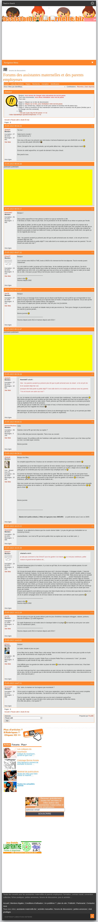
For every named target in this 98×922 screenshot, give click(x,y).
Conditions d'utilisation (34, 903)
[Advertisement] (49, 41)
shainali (7, 457)
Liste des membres (17, 84)
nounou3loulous (10, 426)
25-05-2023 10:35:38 (13, 548)
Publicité (71, 903)
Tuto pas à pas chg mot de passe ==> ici (33, 113)
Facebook (45, 17)
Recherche (36, 84)
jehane (7, 644)
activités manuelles (45, 909)
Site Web (8, 142)
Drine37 (7, 256)
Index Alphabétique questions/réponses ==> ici (25, 115)
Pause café (15, 120)
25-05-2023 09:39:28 (13, 374)
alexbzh (7, 130)
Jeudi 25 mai (24, 120)
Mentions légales (17, 903)
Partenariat (80, 903)
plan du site (62, 903)
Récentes (80, 87)
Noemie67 (8, 213)
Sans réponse (89, 87)
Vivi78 (7, 293)
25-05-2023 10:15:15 (13, 526)
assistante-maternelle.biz (26, 909)
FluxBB (90, 716)
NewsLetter (52, 17)
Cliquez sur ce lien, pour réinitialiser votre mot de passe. (44, 104)
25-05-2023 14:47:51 (13, 683)
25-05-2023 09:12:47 (13, 290)
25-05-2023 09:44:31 (13, 422)
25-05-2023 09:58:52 (13, 453)
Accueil (6, 84)
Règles (28, 84)
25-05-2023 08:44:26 (13, 126)
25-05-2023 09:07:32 (13, 252)
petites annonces (80, 909)
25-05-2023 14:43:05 (13, 640)
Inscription (45, 84)
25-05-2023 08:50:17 (13, 209)
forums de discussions (63, 909)
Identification (55, 84)
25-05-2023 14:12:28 (13, 612)
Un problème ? (50, 903)
